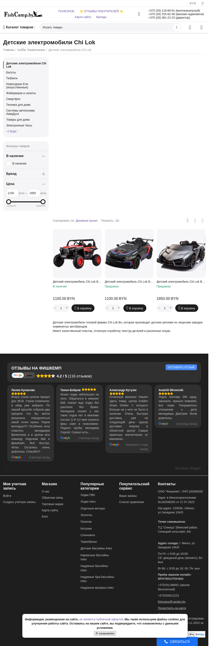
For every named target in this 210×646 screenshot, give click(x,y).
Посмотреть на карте (172, 608)
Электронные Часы (19, 125)
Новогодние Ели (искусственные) (17, 85)
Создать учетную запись (19, 502)
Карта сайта (83, 17)
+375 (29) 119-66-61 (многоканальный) (174, 10)
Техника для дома (18, 104)
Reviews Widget (187, 468)
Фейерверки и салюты (21, 93)
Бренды (101, 17)
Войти (7, 495)
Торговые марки (52, 504)
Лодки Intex (88, 501)
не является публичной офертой (101, 619)
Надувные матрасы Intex (97, 587)
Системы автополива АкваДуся (20, 112)
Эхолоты (86, 515)
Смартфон (13, 99)
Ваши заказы (128, 495)
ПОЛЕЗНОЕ (66, 11)
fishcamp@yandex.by (172, 601)
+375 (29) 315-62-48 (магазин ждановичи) (176, 14)
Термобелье (89, 541)
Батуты (11, 72)
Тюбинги (12, 78)
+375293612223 (168, 595)
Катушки (86, 528)
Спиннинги (88, 535)
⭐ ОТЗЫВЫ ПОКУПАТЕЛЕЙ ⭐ (101, 11)
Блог (45, 516)
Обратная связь (52, 497)
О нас (45, 491)
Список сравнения (131, 502)
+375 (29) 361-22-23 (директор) (169, 17)
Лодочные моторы (93, 508)
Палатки (86, 521)
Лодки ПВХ (88, 495)
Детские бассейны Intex (96, 548)
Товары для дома (18, 119)
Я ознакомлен (105, 633)
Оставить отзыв (181, 367)
